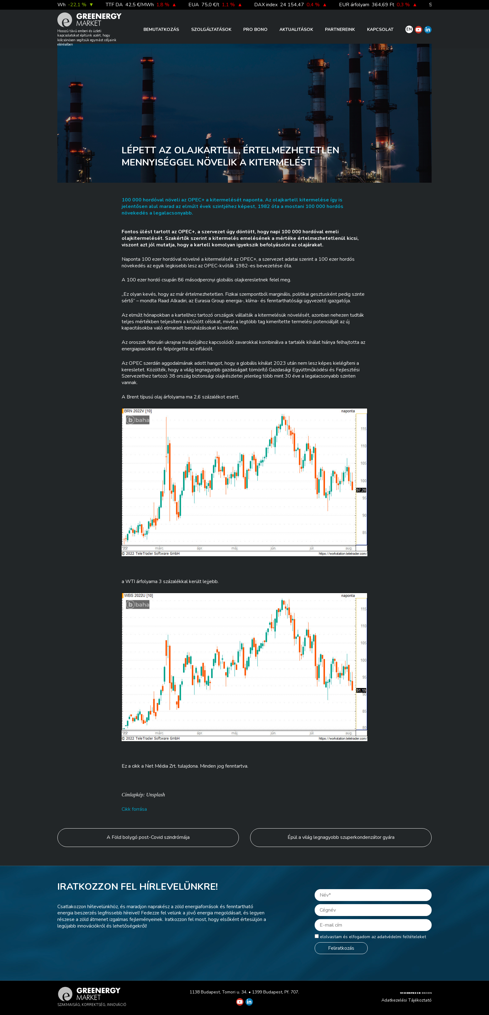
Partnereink (340, 29)
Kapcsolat (380, 29)
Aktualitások (296, 29)
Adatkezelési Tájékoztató (406, 1000)
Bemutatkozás (161, 29)
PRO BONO (255, 29)
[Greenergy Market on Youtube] (418, 29)
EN (409, 29)
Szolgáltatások (211, 29)
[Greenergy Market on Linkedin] (428, 29)
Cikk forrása (134, 809)
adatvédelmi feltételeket (401, 937)
